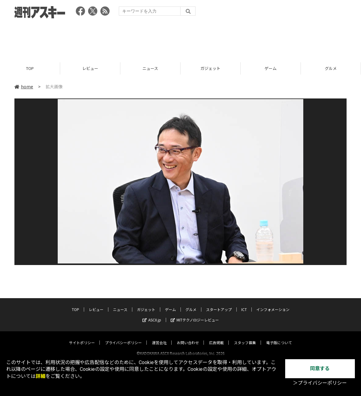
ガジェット (210, 68)
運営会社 (159, 337)
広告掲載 (216, 337)
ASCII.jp (151, 314)
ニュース (150, 68)
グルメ (331, 68)
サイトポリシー (82, 337)
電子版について (279, 337)
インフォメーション (272, 303)
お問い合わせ (188, 337)
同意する (320, 368)
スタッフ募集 (245, 337)
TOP (30, 68)
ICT (244, 303)
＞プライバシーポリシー (320, 383)
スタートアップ (219, 303)
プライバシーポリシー (123, 337)
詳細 (40, 376)
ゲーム (271, 68)
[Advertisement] (180, 38)
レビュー (90, 68)
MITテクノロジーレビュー (195, 314)
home (23, 86)
